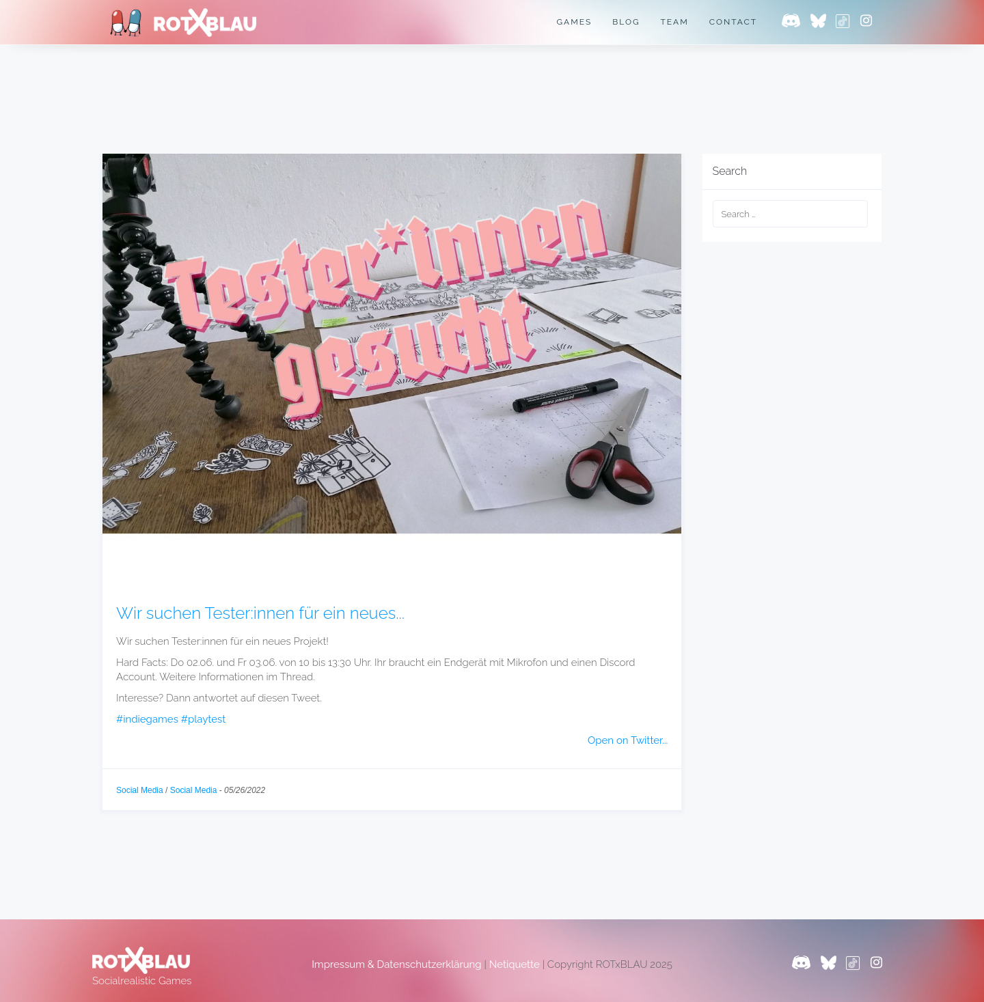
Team (674, 22)
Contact (733, 22)
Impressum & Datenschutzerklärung (397, 965)
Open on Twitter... (628, 741)
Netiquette (510, 965)
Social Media (139, 790)
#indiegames (145, 719)
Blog (625, 22)
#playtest (197, 719)
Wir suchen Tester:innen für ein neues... (260, 613)
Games (572, 22)
